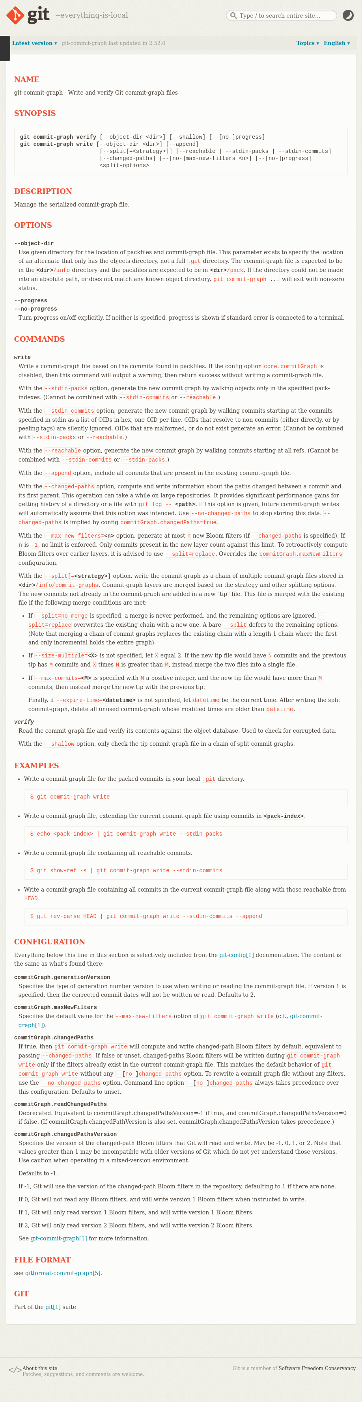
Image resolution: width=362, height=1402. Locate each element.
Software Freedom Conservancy (317, 1368)
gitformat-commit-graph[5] (63, 1273)
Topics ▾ (308, 43)
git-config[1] (237, 955)
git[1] (53, 1307)
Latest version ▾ (34, 43)
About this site (39, 1368)
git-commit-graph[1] (58, 1238)
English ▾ (337, 43)
